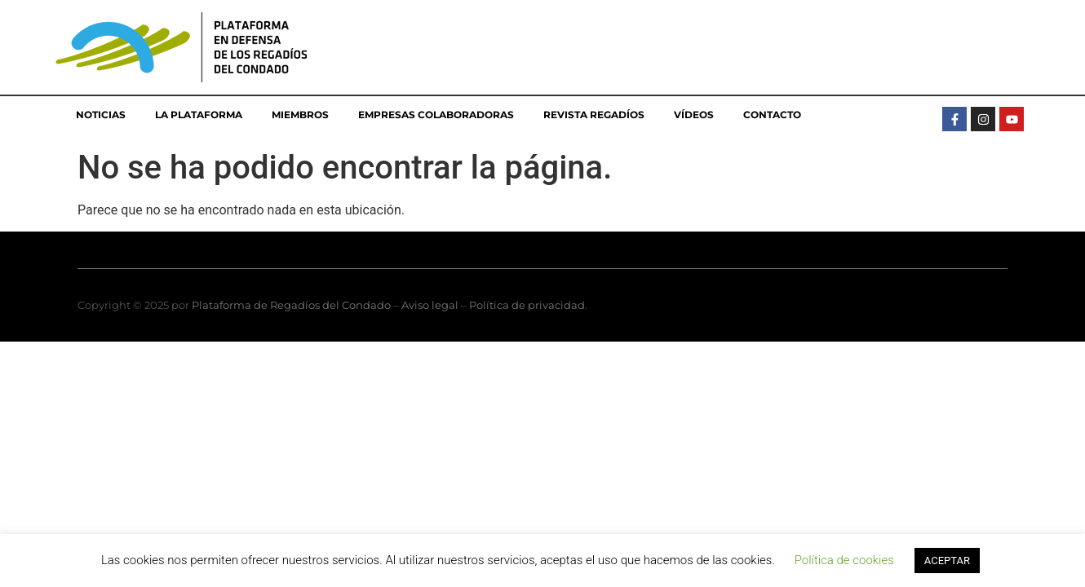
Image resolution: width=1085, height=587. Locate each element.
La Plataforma (198, 114)
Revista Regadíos (593, 114)
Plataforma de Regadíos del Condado (291, 304)
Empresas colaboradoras (436, 114)
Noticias (101, 114)
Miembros (300, 114)
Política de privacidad (527, 304)
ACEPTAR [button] (947, 560)
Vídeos (694, 114)
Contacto (772, 114)
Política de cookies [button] (844, 560)
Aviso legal (429, 304)
